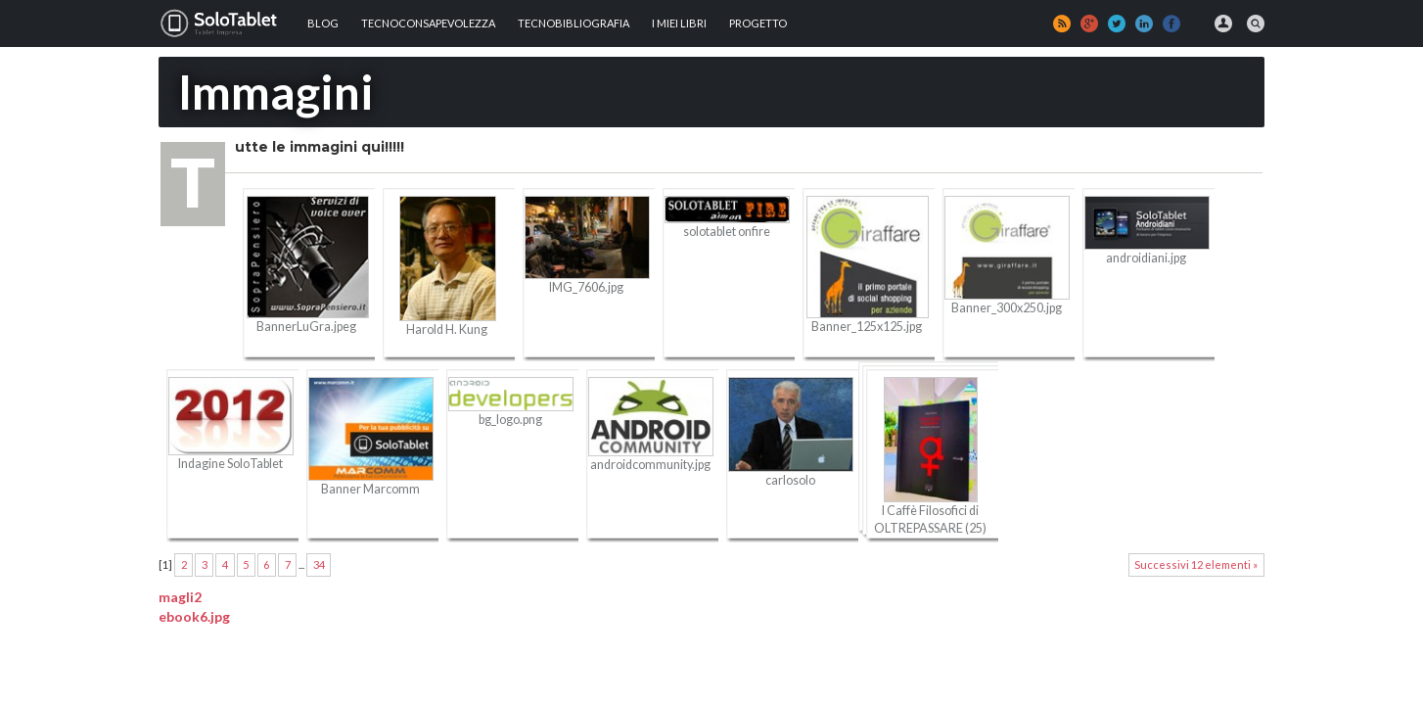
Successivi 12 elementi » (1196, 564)
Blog (323, 23)
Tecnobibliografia (573, 23)
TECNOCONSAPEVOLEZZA (428, 23)
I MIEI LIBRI (679, 23)
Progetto (758, 23)
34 (319, 564)
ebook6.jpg (194, 616)
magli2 (180, 596)
